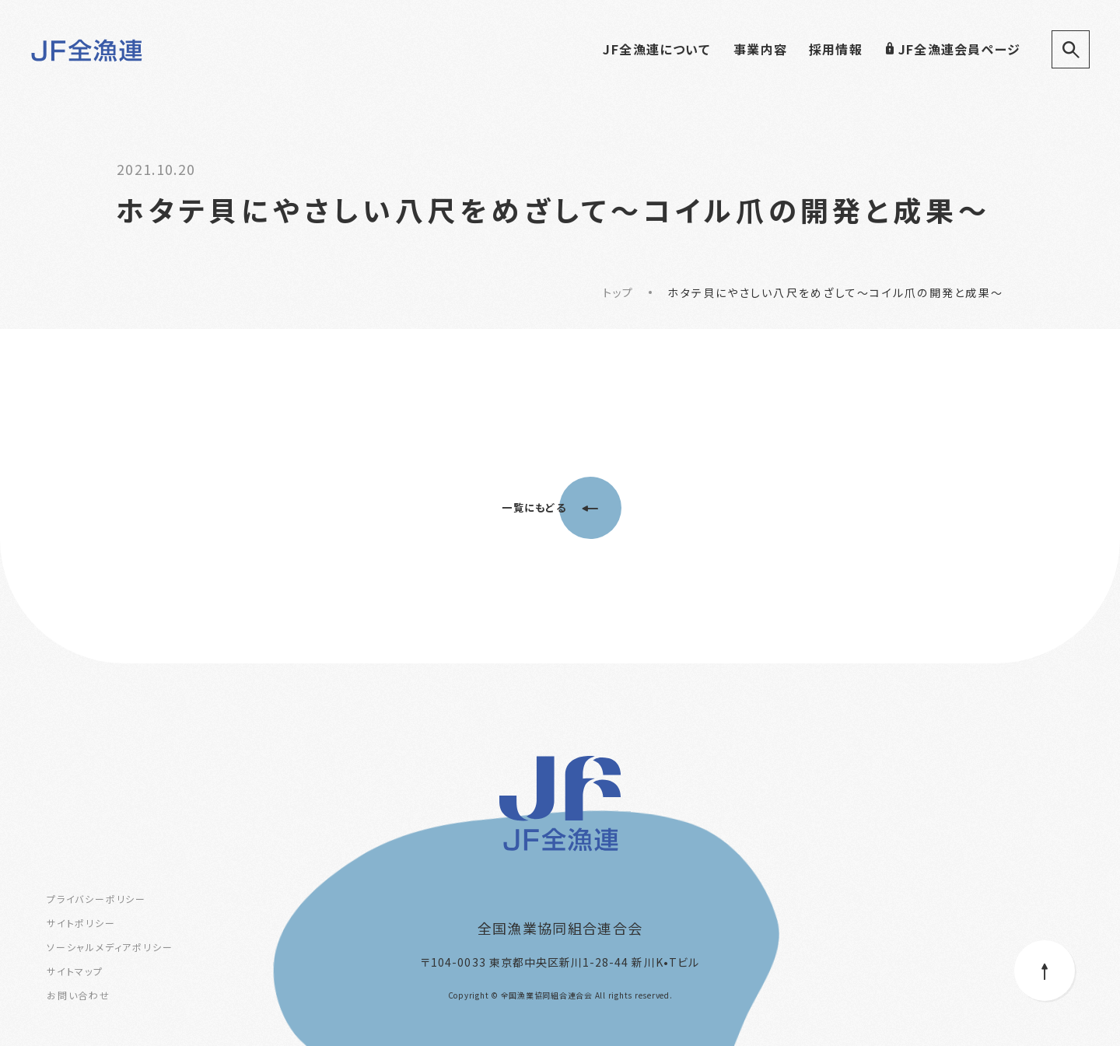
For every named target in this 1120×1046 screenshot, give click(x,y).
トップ (618, 292)
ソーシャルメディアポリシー (110, 946)
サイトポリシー (81, 922)
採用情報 (836, 49)
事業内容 (760, 49)
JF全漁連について (656, 49)
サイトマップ (75, 971)
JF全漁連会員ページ (952, 49)
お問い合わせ (78, 995)
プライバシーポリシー (96, 898)
